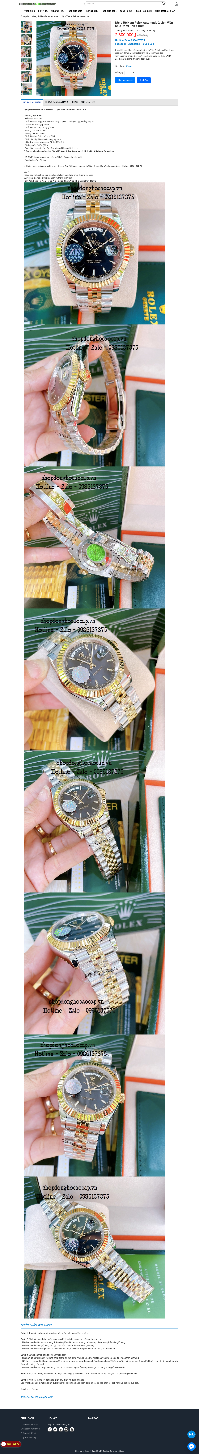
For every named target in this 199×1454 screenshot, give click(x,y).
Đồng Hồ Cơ (126, 11)
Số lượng (119, 72)
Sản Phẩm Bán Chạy (165, 11)
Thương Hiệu (58, 11)
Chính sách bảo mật (29, 1424)
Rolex (39, 115)
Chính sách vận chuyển (30, 1429)
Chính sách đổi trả (28, 1433)
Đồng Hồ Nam (76, 11)
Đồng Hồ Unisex (144, 11)
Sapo (122, 1451)
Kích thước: (120, 66)
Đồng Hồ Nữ (93, 11)
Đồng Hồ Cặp (110, 11)
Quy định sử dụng (28, 1437)
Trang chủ (29, 11)
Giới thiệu (43, 11)
